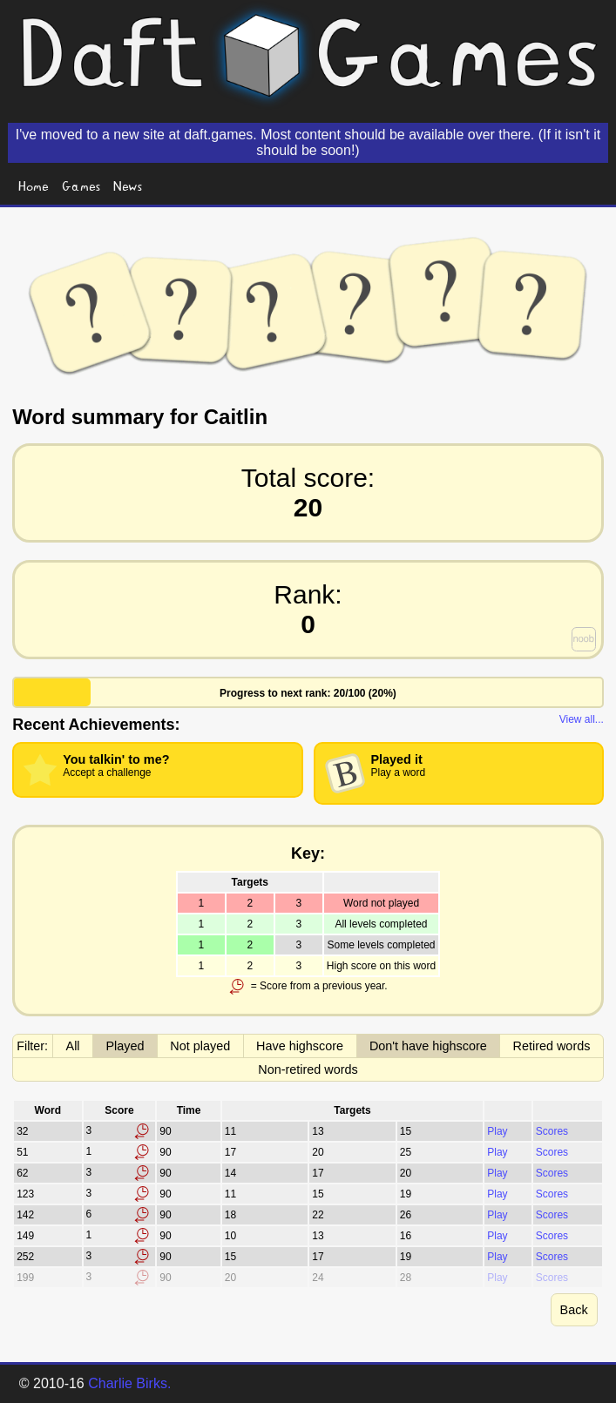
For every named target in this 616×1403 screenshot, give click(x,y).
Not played (200, 1046)
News (128, 185)
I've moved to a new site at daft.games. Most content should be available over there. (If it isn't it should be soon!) (308, 142)
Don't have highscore (428, 1046)
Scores (552, 1131)
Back (574, 1310)
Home (33, 185)
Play (497, 1131)
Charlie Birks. (129, 1383)
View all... (581, 719)
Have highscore (299, 1046)
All (73, 1046)
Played (124, 1046)
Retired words (552, 1046)
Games (81, 185)
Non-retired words (307, 1069)
